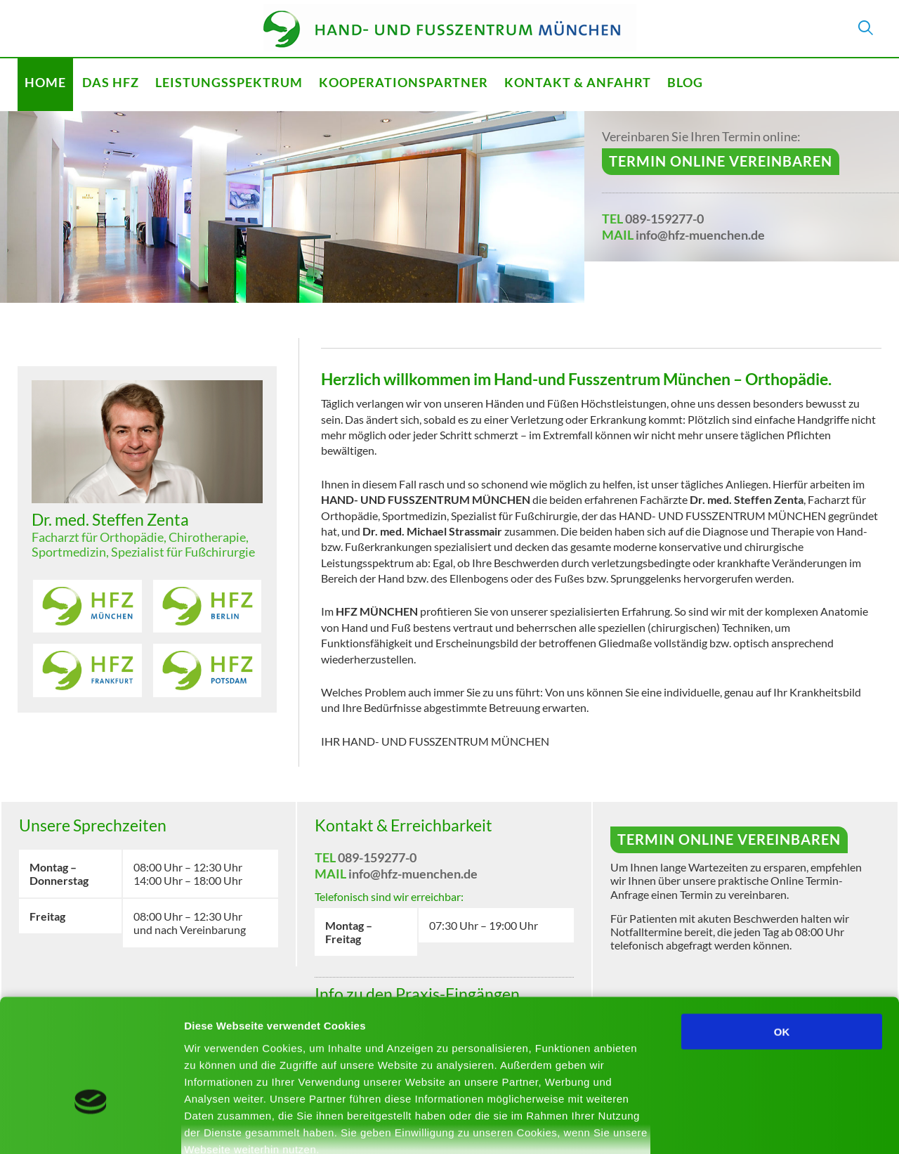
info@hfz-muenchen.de (700, 234)
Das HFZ (110, 82)
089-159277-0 (664, 218)
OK (782, 937)
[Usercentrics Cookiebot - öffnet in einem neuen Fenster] (90, 1126)
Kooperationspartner (403, 82)
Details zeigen (746, 1126)
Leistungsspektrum (229, 82)
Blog (685, 82)
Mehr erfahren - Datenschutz (260, 1071)
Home (45, 82)
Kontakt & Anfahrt (577, 82)
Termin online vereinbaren (720, 161)
